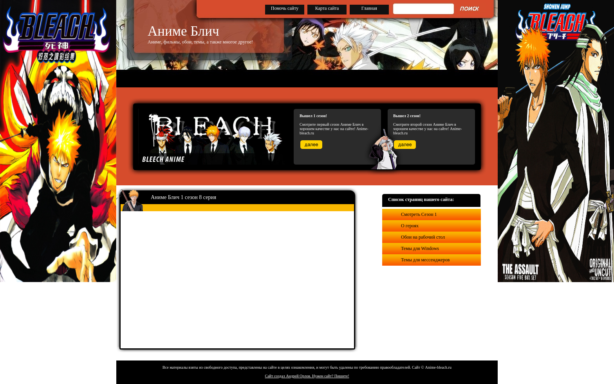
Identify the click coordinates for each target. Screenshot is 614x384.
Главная (369, 8)
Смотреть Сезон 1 (419, 214)
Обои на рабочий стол (423, 237)
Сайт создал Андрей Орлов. (288, 376)
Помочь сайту (285, 8)
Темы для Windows (420, 248)
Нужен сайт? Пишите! (330, 376)
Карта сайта (327, 8)
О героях (410, 225)
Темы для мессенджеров (425, 260)
